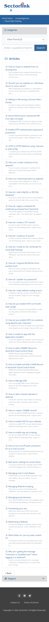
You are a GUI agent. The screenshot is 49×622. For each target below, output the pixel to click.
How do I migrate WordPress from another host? (24, 268)
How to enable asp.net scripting (24, 436)
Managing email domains (24, 500)
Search (41, 48)
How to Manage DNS (24, 384)
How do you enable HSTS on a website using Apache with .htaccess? (24, 324)
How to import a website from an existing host (24, 71)
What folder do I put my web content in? (24, 540)
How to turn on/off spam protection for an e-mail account (24, 450)
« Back (8, 573)
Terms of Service (31, 602)
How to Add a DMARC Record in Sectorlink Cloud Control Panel (24, 353)
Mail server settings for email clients (24, 464)
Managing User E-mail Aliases (24, 477)
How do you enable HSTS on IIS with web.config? (24, 308)
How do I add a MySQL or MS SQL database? (24, 196)
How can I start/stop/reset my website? (24, 182)
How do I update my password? (24, 282)
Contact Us (15, 602)
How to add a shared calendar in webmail (24, 399)
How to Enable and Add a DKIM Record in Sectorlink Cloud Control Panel (24, 369)
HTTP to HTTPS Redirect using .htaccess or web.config (24, 151)
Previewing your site (24, 512)
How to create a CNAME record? (24, 413)
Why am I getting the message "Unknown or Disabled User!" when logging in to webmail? (24, 558)
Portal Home (7, 18)
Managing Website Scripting (24, 489)
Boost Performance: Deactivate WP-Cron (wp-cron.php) (24, 119)
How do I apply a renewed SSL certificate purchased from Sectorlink (24, 211)
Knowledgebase (22, 18)
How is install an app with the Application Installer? (24, 338)
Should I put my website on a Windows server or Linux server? (24, 88)
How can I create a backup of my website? (24, 167)
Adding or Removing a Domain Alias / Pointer (24, 104)
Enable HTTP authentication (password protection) (24, 134)
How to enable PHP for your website (24, 424)
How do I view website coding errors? (24, 294)
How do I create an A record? (24, 238)
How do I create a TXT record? (24, 226)
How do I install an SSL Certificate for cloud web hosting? (24, 251)
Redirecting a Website (24, 525)
